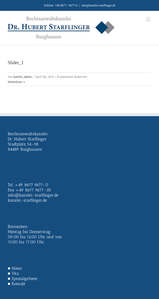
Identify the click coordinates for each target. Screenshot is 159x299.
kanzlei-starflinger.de (27, 200)
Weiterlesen (15, 82)
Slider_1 (15, 62)
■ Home (15, 268)
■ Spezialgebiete (22, 278)
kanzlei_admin (22, 77)
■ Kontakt (17, 283)
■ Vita (13, 273)
